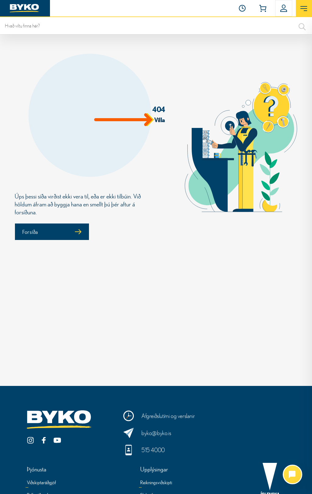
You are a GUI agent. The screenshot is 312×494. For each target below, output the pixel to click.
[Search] (302, 26)
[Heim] (25, 8)
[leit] (156, 25)
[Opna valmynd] (304, 8)
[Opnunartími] (242, 8)
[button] (242, 8)
